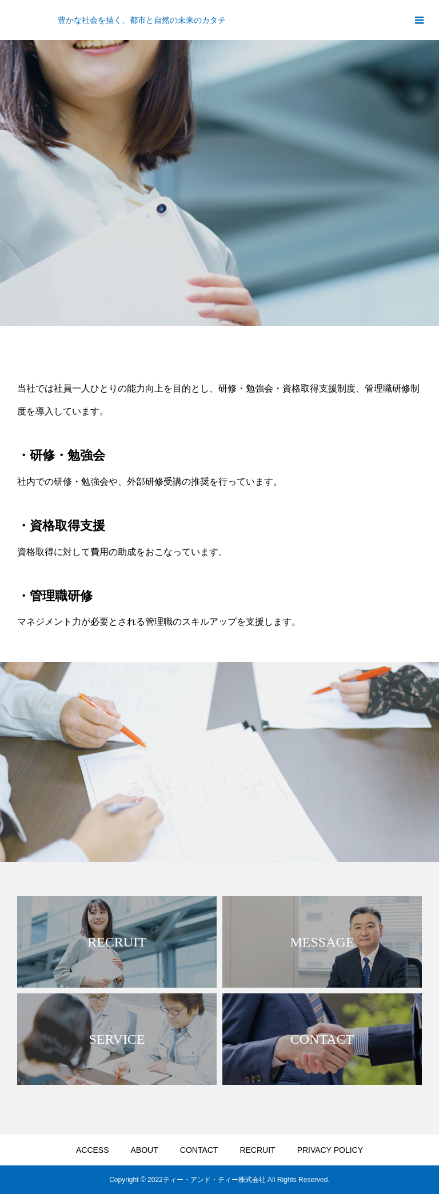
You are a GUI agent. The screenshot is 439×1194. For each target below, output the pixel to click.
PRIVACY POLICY (330, 1150)
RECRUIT (257, 1150)
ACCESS (92, 1150)
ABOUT (144, 1150)
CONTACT (199, 1150)
